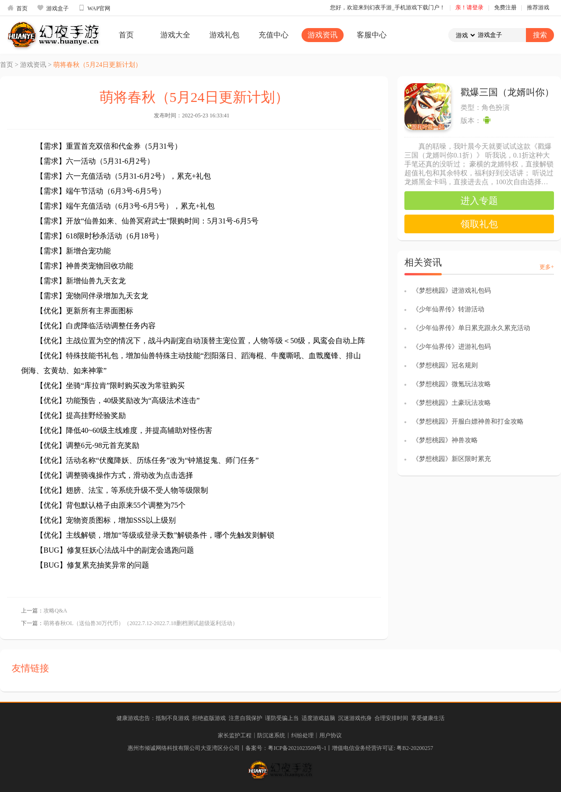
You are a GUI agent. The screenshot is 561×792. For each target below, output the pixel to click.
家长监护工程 (235, 735)
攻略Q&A (55, 610)
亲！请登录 (469, 7)
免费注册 (505, 7)
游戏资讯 (323, 35)
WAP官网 (94, 8)
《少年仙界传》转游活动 (448, 309)
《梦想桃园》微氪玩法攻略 (451, 384)
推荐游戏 (538, 7)
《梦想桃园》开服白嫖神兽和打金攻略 (468, 421)
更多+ (546, 267)
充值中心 (273, 35)
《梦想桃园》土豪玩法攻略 (451, 402)
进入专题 (479, 200)
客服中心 (372, 35)
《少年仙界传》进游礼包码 (451, 346)
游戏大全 (175, 35)
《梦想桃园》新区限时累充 (451, 458)
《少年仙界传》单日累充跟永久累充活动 (471, 327)
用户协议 (330, 735)
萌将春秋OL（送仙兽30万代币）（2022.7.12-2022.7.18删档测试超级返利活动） (140, 623)
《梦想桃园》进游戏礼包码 (451, 290)
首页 (17, 8)
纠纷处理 (302, 735)
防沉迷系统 (271, 735)
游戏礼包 (224, 35)
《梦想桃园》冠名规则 (445, 365)
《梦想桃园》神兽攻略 (445, 440)
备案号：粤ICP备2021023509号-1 (285, 748)
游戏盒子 (53, 8)
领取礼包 (479, 224)
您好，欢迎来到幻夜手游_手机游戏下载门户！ (387, 7)
